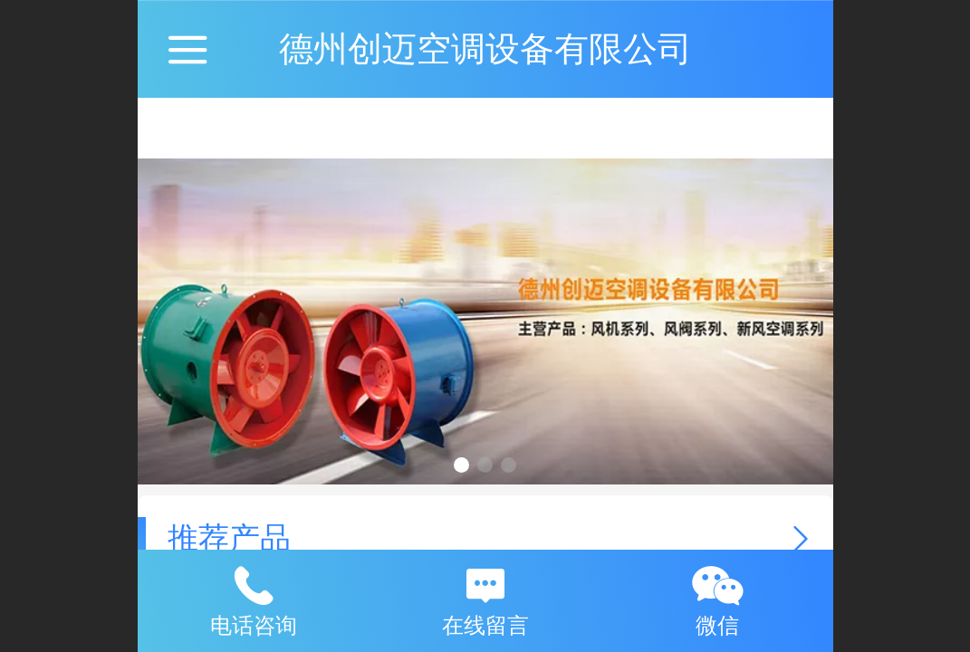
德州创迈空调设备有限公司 (485, 48)
